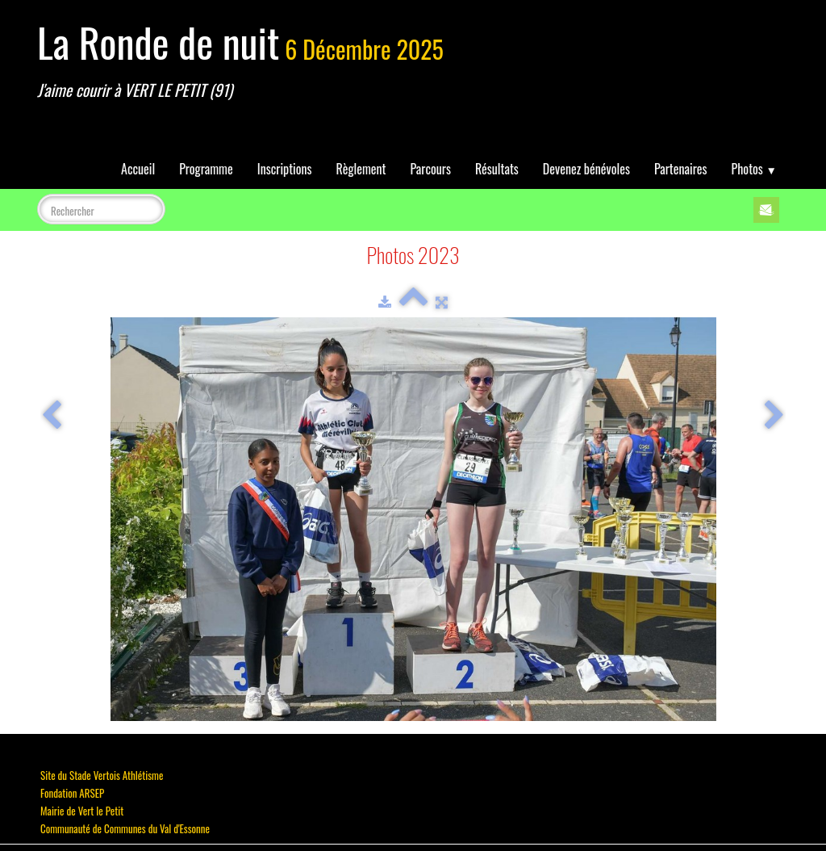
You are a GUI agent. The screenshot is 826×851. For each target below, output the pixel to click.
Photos (754, 168)
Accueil (138, 168)
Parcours (431, 168)
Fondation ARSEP (72, 793)
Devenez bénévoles (586, 168)
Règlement (361, 168)
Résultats (497, 168)
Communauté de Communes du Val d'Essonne (125, 828)
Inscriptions (284, 168)
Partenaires (680, 168)
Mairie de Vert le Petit (81, 811)
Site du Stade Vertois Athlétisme (101, 775)
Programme (206, 168)
